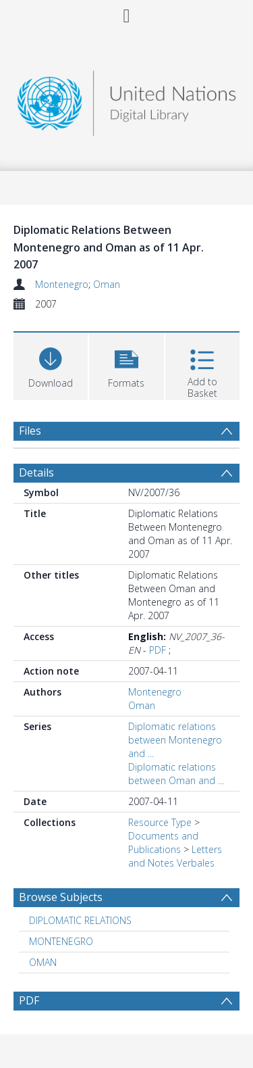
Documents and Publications (163, 842)
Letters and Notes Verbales (175, 856)
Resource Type (160, 822)
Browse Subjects (61, 897)
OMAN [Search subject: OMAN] (43, 962)
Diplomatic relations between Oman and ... (176, 773)
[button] (126, 365)
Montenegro (61, 284)
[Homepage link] (126, 100)
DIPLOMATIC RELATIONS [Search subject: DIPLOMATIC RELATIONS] (80, 920)
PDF (157, 650)
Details (36, 472)
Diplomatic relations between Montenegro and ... (175, 740)
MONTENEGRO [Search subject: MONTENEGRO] (61, 941)
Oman (106, 284)
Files (30, 430)
